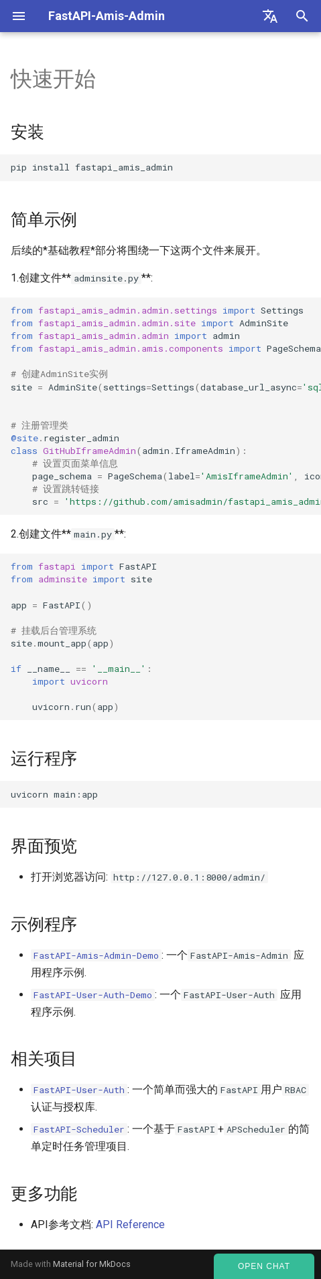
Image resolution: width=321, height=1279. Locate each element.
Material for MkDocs (92, 1264)
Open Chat (264, 1266)
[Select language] (270, 16)
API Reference (130, 1224)
